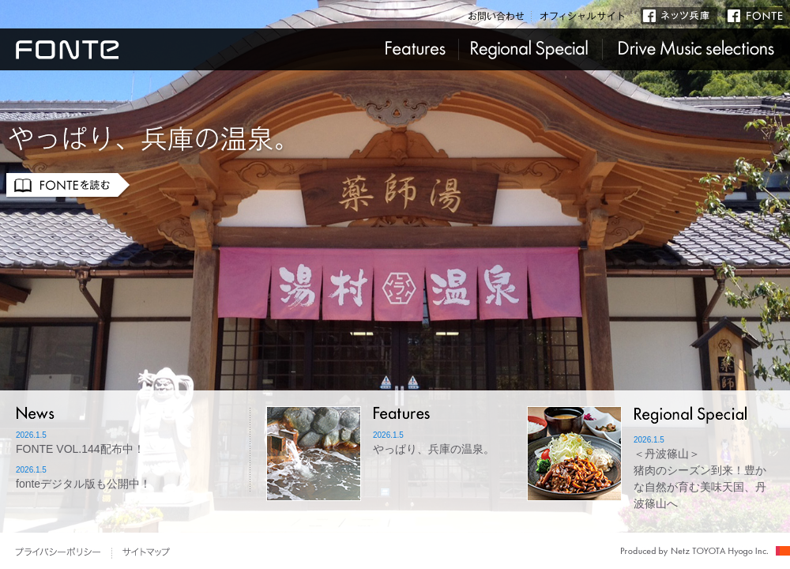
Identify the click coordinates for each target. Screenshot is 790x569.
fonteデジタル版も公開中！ (83, 483)
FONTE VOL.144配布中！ (80, 449)
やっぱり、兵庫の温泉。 (434, 449)
